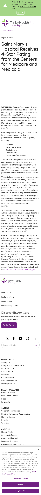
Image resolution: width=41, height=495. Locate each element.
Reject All (20, 485)
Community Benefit (9, 435)
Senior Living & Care (9, 305)
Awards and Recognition (11, 438)
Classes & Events (8, 393)
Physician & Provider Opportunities (15, 414)
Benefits (4, 420)
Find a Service (6, 301)
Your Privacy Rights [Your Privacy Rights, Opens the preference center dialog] (20, 479)
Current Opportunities (10, 411)
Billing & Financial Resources (13, 365)
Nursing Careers (8, 417)
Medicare (5, 374)
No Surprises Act (8, 384)
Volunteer (5, 423)
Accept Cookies (20, 491)
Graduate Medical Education (12, 444)
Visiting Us (5, 362)
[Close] (38, 449)
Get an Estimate (7, 377)
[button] (38, 21)
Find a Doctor (6, 292)
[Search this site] (20, 345)
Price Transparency (9, 381)
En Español (5, 402)
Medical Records (8, 368)
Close (20, 13)
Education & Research (10, 441)
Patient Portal (7, 371)
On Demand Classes (9, 396)
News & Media (7, 432)
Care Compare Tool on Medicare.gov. (19, 269)
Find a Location (7, 297)
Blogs (3, 399)
